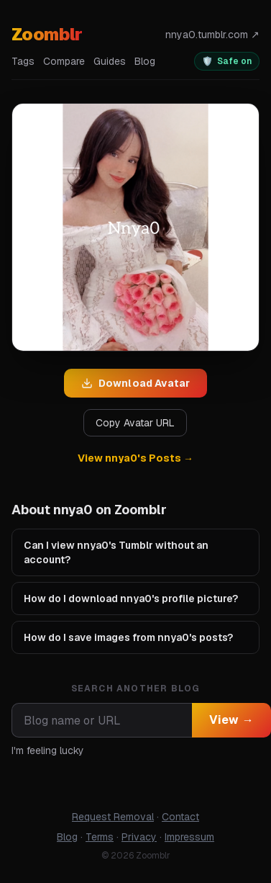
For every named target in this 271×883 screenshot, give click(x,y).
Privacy (139, 836)
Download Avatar (135, 383)
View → (231, 719)
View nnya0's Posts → (135, 458)
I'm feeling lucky (48, 750)
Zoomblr (47, 34)
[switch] (226, 61)
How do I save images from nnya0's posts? (128, 637)
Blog (144, 61)
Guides (109, 61)
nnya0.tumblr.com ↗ (212, 34)
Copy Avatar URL (135, 422)
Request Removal (113, 816)
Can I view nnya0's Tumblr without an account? (116, 552)
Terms (100, 836)
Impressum (189, 836)
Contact (180, 816)
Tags (23, 61)
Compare (64, 61)
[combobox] (102, 720)
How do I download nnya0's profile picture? (131, 598)
